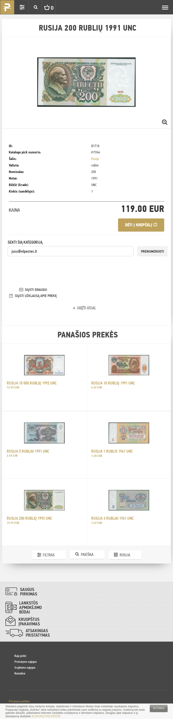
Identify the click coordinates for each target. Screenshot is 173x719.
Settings (22, 7)
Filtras (49, 555)
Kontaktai (19, 673)
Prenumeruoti (152, 251)
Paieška (87, 554)
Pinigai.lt (7, 7)
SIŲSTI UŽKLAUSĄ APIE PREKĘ (36, 296)
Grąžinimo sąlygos (24, 667)
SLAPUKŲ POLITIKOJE (46, 716)
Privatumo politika (19, 701)
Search (36, 7)
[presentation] (42, 265)
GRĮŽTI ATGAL (86, 308)
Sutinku (159, 708)
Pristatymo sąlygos (25, 661)
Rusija (95, 159)
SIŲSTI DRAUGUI (36, 290)
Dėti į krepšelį (141, 224)
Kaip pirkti (20, 656)
